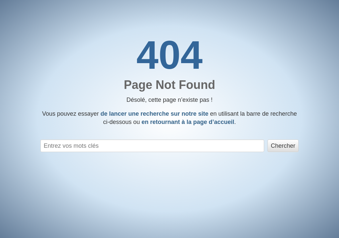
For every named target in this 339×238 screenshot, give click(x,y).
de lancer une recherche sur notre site (154, 113)
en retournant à (187, 122)
